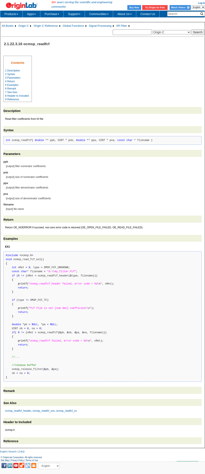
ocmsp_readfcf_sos (43, 410)
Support (74, 14)
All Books (8, 25)
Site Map (5, 460)
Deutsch (13, 451)
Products (11, 14)
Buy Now (134, 7)
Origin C (23, 25)
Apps (31, 14)
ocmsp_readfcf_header (18, 410)
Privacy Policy (17, 460)
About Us (124, 14)
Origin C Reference (46, 25)
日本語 (21, 451)
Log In (201, 3)
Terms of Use (32, 460)
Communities (99, 14)
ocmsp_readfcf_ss (66, 410)
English (3, 451)
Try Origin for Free (155, 7)
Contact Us (147, 14)
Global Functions (73, 25)
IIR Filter (121, 25)
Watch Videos (180, 7)
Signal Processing (100, 25)
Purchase (52, 14)
